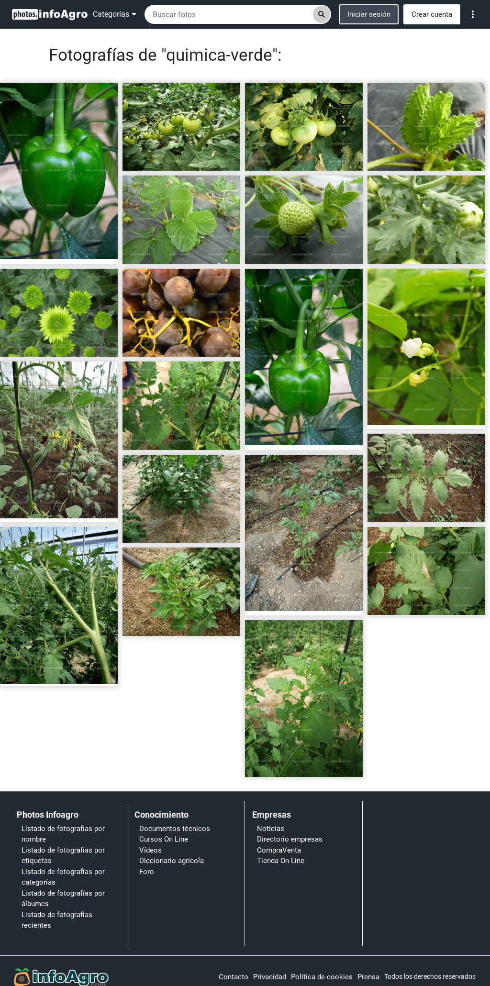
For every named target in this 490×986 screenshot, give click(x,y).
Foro (146, 871)
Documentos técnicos (174, 828)
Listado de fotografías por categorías (63, 877)
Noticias (270, 828)
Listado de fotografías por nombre (63, 834)
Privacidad (269, 977)
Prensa (368, 977)
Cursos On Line (163, 839)
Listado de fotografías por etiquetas (63, 855)
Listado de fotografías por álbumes (63, 899)
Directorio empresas (290, 839)
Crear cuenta (432, 14)
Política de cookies (322, 977)
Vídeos (150, 850)
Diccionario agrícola (171, 860)
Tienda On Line (280, 860)
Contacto (233, 977)
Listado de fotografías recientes (57, 920)
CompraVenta (279, 850)
